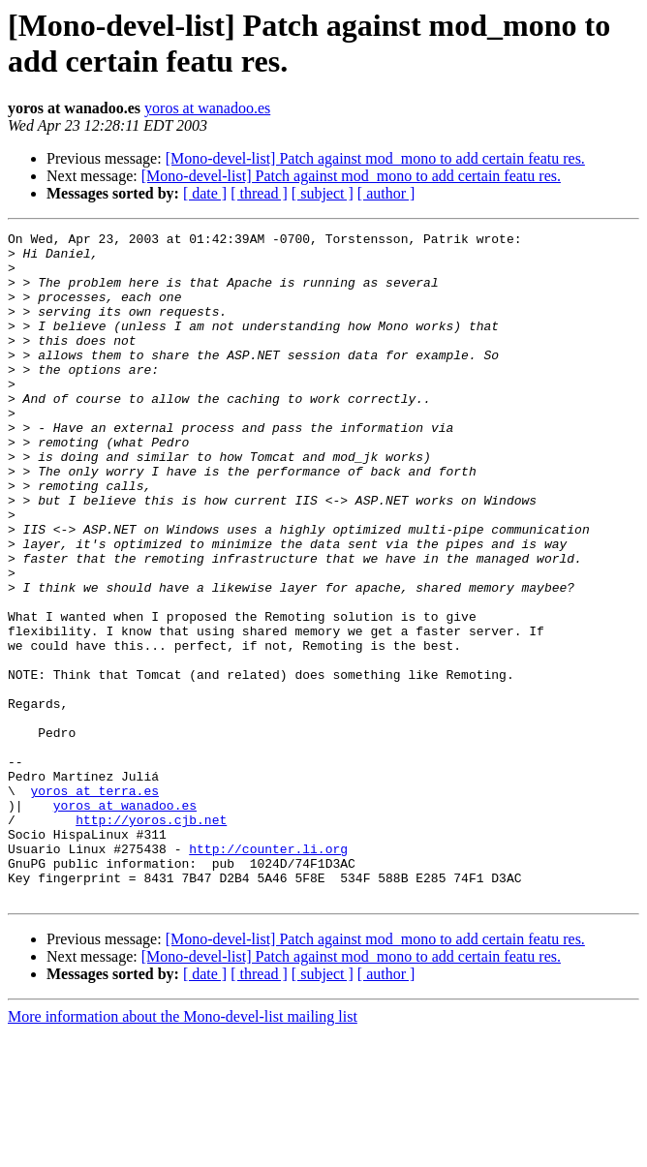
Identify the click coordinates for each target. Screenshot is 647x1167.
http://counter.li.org (268, 973)
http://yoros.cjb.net (151, 938)
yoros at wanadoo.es (207, 108)
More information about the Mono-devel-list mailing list (182, 1150)
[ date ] (205, 193)
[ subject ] (323, 193)
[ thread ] (259, 193)
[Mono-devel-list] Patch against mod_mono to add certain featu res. (375, 158)
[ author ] (386, 193)
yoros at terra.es (94, 903)
